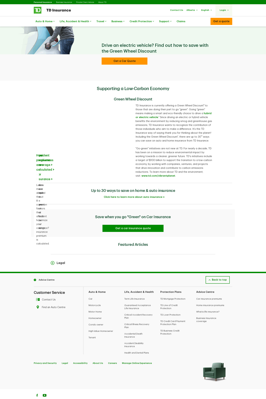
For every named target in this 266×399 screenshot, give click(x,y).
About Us (98, 355)
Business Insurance (64, 2)
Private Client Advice (85, 2)
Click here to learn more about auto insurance (133, 188)
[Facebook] (37, 387)
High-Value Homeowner (101, 322)
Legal (65, 355)
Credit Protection (142, 21)
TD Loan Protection (170, 306)
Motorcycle (95, 297)
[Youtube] (44, 387)
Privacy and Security (45, 355)
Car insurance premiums (209, 290)
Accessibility (80, 355)
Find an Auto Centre (51, 299)
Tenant (92, 329)
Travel (101, 21)
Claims (181, 21)
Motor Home (95, 303)
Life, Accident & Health (75, 21)
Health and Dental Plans (136, 344)
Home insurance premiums (210, 297)
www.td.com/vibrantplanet (158, 167)
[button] (176, 10)
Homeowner (95, 310)
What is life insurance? (208, 303)
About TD (102, 2)
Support (165, 21)
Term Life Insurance (134, 290)
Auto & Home (45, 21)
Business (118, 21)
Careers (112, 355)
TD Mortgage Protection (172, 290)
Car (90, 290)
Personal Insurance (43, 2)
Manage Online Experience (137, 355)
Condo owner (96, 316)
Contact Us (47, 291)
